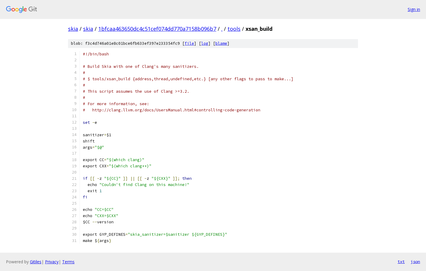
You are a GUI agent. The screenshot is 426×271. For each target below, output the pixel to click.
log (204, 43)
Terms (68, 261)
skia (73, 28)
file (189, 43)
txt (401, 261)
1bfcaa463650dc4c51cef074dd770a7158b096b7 (157, 28)
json (415, 261)
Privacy (52, 261)
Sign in (414, 9)
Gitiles (35, 261)
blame (221, 43)
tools (234, 28)
